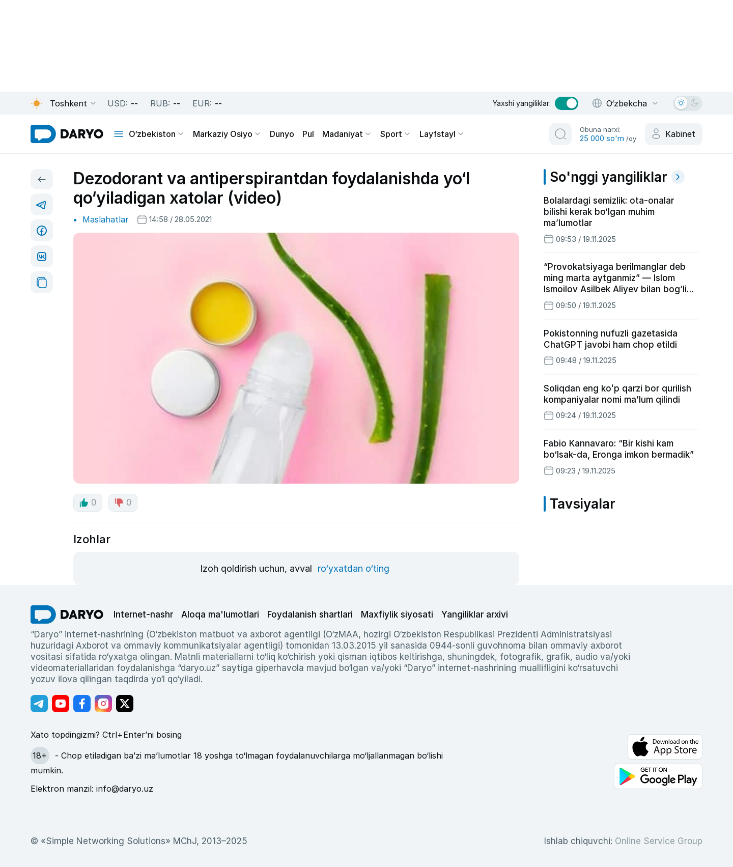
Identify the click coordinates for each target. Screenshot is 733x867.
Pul (308, 134)
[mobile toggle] (118, 134)
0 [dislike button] (123, 502)
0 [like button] (88, 502)
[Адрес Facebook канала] (82, 703)
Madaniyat (347, 134)
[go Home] (67, 614)
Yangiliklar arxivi (474, 614)
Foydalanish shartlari (310, 614)
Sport (395, 134)
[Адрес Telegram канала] (39, 703)
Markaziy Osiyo (227, 134)
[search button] (560, 134)
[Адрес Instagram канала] (103, 703)
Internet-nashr (143, 614)
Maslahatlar (105, 219)
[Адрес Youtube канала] (60, 703)
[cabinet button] (673, 134)
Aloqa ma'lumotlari (220, 614)
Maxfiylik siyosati (397, 614)
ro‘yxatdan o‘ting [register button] (353, 568)
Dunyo (282, 134)
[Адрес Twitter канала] (124, 703)
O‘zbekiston (157, 134)
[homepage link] (67, 134)
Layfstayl (442, 134)
